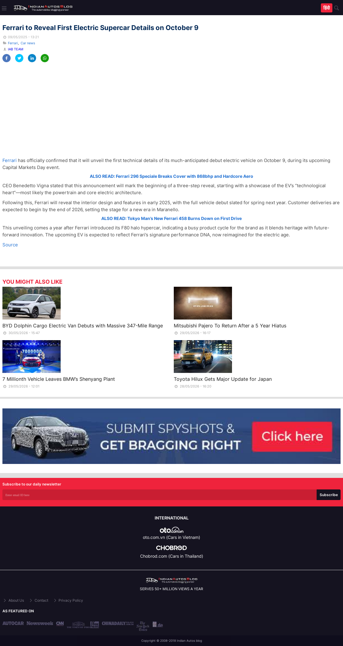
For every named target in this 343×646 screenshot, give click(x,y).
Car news (28, 43)
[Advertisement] (171, 109)
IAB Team (15, 49)
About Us (13, 600)
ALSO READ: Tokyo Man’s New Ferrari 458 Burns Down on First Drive (171, 218)
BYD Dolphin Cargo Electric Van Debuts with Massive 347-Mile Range (82, 326)
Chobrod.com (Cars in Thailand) (171, 556)
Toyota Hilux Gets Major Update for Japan (223, 379)
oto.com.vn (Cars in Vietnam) (171, 537)
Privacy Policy (68, 600)
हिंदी (326, 7)
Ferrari (13, 43)
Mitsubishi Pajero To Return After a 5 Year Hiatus (230, 326)
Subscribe (329, 494)
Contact (38, 600)
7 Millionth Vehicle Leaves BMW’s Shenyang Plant (58, 379)
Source (10, 245)
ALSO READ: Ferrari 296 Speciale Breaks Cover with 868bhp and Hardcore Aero (171, 176)
